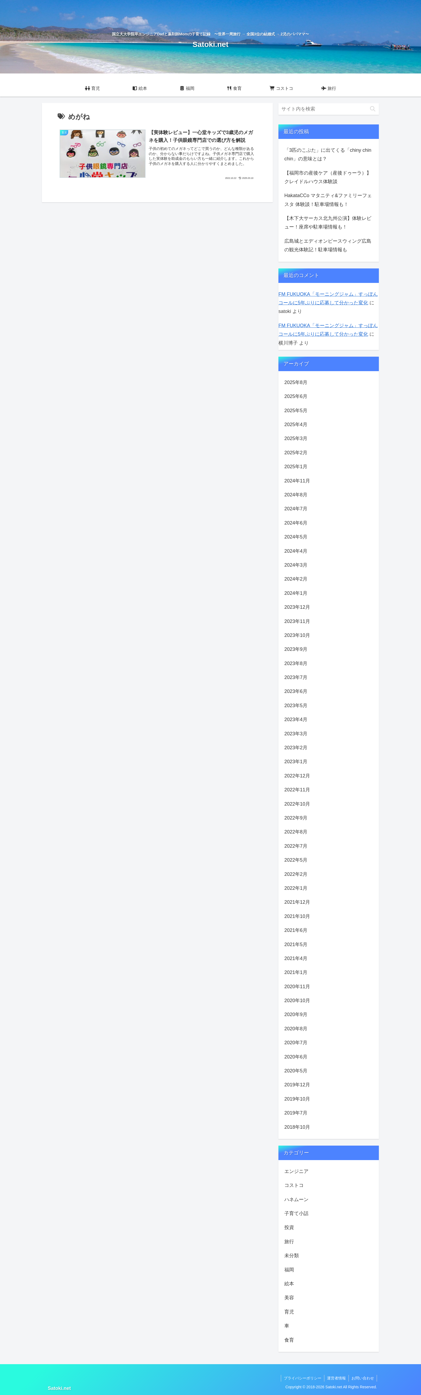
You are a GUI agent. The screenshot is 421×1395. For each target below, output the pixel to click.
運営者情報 (336, 1378)
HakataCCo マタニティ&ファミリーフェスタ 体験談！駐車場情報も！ (328, 200)
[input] (328, 109)
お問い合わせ (362, 1378)
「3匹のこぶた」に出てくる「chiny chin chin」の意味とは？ (327, 154)
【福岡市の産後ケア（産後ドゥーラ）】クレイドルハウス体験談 (327, 177)
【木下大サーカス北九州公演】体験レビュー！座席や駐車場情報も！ (327, 223)
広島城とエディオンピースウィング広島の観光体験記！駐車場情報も (327, 245)
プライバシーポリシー (302, 1378)
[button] (372, 109)
